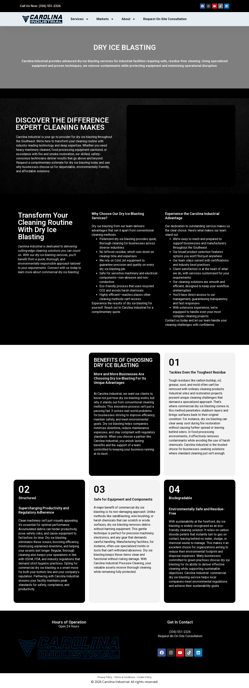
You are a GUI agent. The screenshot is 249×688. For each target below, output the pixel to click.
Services (80, 19)
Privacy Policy (104, 677)
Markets (105, 19)
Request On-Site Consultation (165, 19)
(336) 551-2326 (180, 632)
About (128, 19)
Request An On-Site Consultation (180, 636)
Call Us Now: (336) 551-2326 (40, 6)
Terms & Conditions (124, 677)
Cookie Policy (144, 677)
